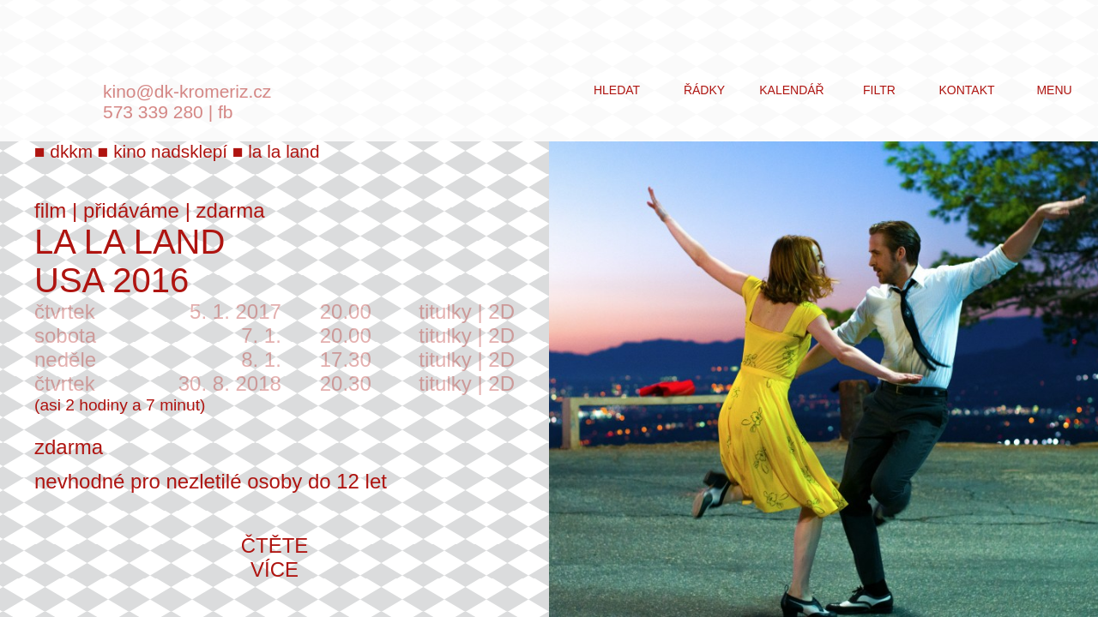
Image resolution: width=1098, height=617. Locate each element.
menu (1053, 90)
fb (225, 112)
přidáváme (131, 210)
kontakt (966, 90)
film (50, 210)
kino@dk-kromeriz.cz (187, 91)
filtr (879, 90)
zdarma (230, 210)
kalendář (791, 90)
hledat (617, 90)
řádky (704, 90)
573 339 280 (153, 112)
